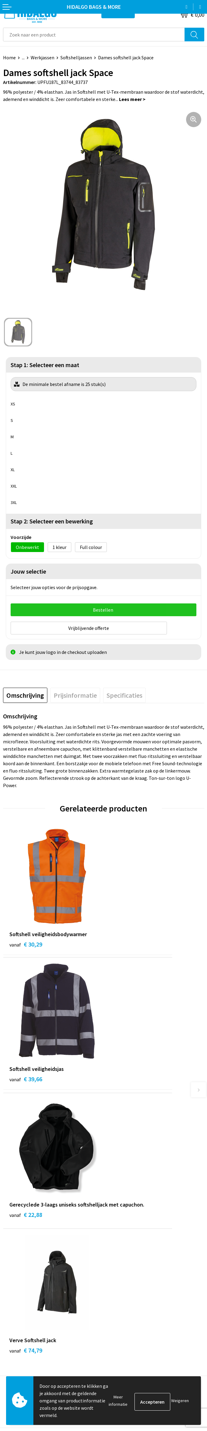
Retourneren (16, 1305)
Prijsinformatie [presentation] (75, 693)
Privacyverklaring (125, 1314)
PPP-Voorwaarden (125, 1286)
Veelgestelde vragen (128, 1226)
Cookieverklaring (124, 1305)
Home (9, 57)
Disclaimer (118, 1323)
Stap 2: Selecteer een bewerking (52, 521)
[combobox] (94, 34)
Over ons (116, 1217)
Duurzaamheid (122, 1208)
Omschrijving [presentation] (25, 693)
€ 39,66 (126, 942)
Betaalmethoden (21, 1295)
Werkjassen (42, 57)
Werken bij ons (122, 1198)
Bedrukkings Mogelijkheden (135, 1235)
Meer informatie (118, 1400)
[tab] (25, 692)
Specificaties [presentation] (124, 693)
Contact (11, 1286)
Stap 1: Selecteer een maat (45, 365)
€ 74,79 (126, 1077)
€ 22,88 (25, 1085)
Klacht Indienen (19, 1314)
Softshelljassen (76, 57)
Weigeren (180, 1400)
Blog (112, 1189)
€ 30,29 (25, 942)
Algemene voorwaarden (131, 1295)
